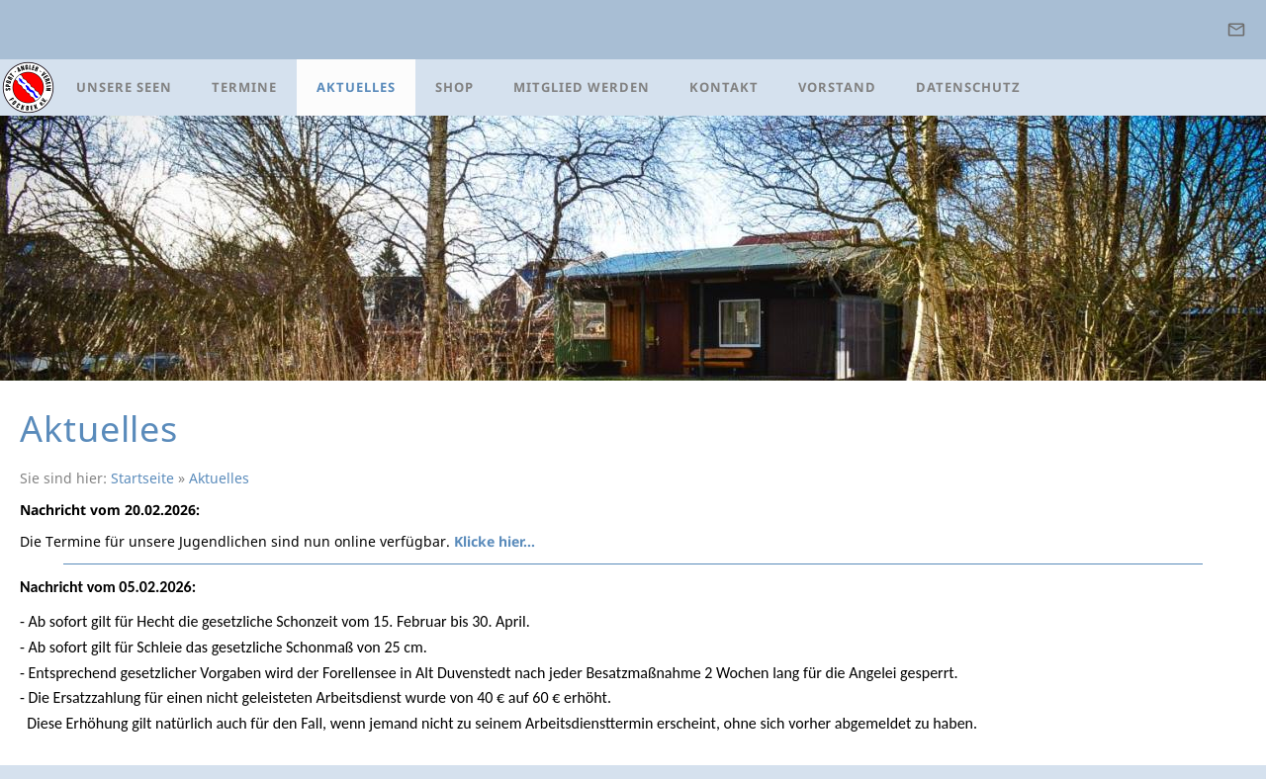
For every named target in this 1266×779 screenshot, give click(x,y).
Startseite (142, 478)
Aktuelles (219, 478)
